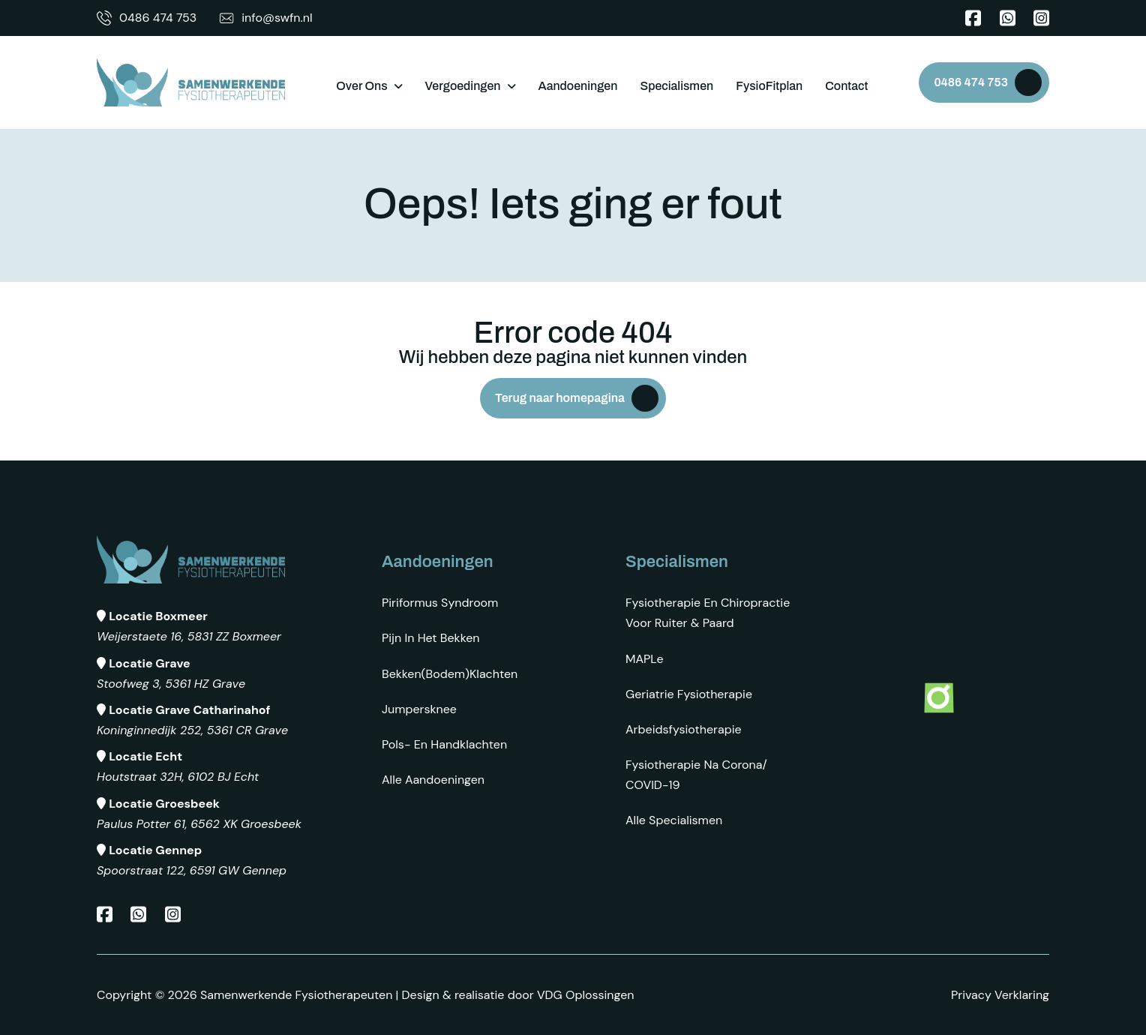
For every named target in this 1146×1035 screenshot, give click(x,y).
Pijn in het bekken (430, 638)
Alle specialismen (674, 820)
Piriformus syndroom (440, 602)
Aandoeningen (578, 86)
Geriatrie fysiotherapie (689, 694)
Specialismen (676, 86)
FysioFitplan (769, 86)
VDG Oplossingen (585, 995)
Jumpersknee (419, 709)
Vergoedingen (463, 86)
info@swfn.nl (265, 18)
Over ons (361, 86)
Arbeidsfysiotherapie (684, 729)
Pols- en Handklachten (444, 744)
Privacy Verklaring (1000, 995)
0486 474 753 (146, 18)
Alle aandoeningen (433, 780)
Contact (846, 86)
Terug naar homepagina (560, 398)
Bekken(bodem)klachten (450, 674)
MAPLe (645, 659)
